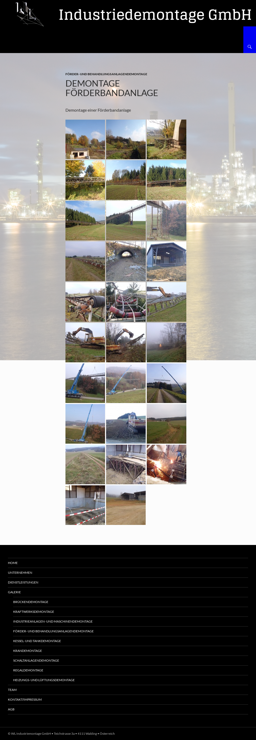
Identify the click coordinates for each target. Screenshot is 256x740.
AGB (11, 709)
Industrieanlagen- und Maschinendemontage (53, 621)
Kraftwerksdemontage (33, 612)
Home (13, 563)
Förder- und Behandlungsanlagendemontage (106, 74)
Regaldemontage (28, 670)
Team (12, 690)
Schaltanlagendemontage (36, 660)
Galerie (14, 592)
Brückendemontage (30, 602)
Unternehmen (20, 573)
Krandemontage (27, 651)
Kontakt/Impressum (25, 699)
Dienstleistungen (23, 582)
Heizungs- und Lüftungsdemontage (44, 680)
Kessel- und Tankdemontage (37, 641)
